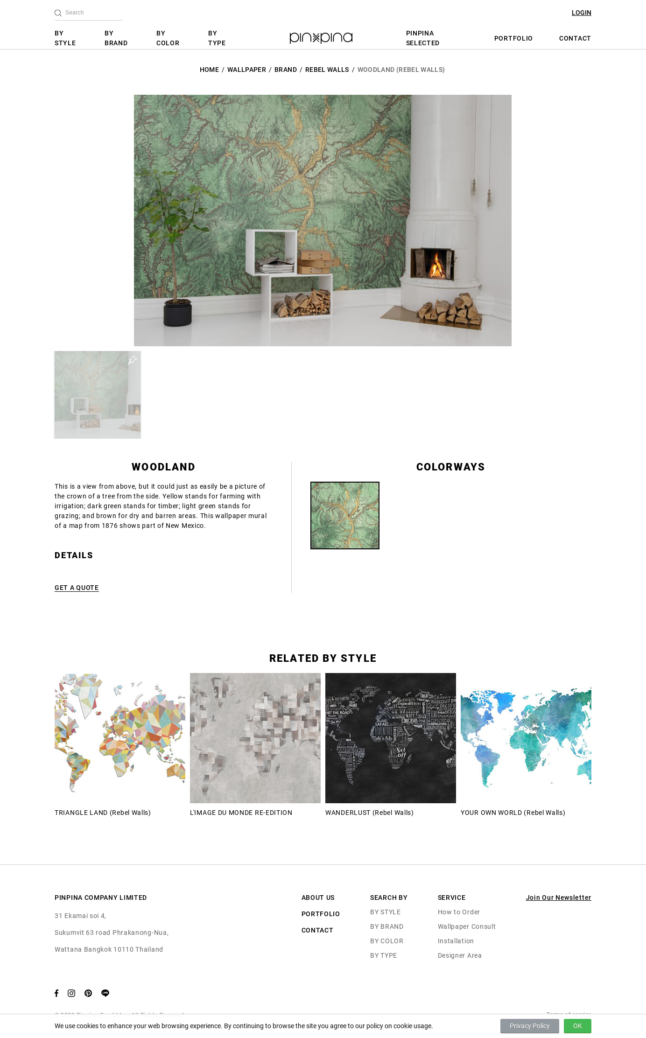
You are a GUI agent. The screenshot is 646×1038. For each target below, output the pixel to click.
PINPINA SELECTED (423, 38)
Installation (456, 941)
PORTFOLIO (513, 38)
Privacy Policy (530, 1026)
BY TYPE (217, 38)
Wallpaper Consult (467, 926)
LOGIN (581, 12)
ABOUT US (318, 897)
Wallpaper (246, 69)
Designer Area (460, 955)
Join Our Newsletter (558, 897)
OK (577, 1026)
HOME (209, 69)
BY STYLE (65, 38)
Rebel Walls (327, 69)
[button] (97, 395)
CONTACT (575, 38)
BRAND (285, 69)
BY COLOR (168, 38)
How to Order (459, 912)
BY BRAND (116, 38)
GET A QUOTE (77, 587)
